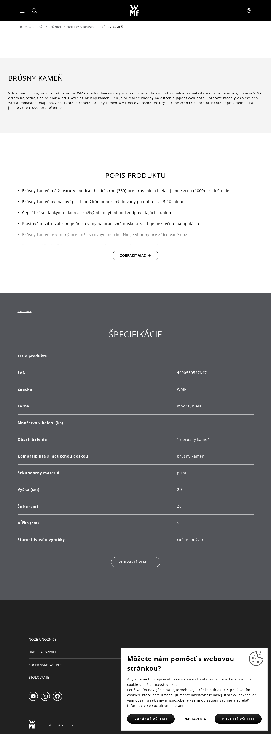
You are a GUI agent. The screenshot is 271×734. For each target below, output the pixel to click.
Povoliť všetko (238, 719)
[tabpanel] (136, 448)
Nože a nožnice (49, 27)
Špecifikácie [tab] (25, 311)
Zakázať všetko (151, 719)
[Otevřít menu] (23, 10)
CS (50, 724)
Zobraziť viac (133, 255)
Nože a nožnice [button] (42, 639)
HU (71, 724)
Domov (26, 27)
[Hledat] (34, 10)
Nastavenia (195, 719)
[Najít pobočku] (249, 10)
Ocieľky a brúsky (81, 27)
